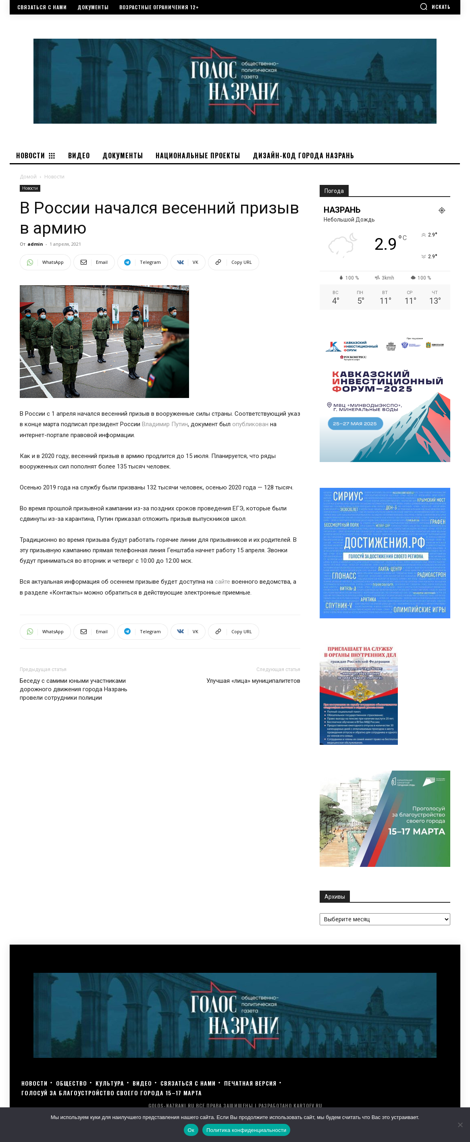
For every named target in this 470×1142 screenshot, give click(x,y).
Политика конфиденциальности (246, 1130)
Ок (191, 1130)
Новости (30, 188)
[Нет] (460, 1125)
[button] (435, 6)
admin (35, 244)
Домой (28, 176)
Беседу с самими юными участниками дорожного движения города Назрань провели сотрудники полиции (73, 689)
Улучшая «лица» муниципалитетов (253, 680)
